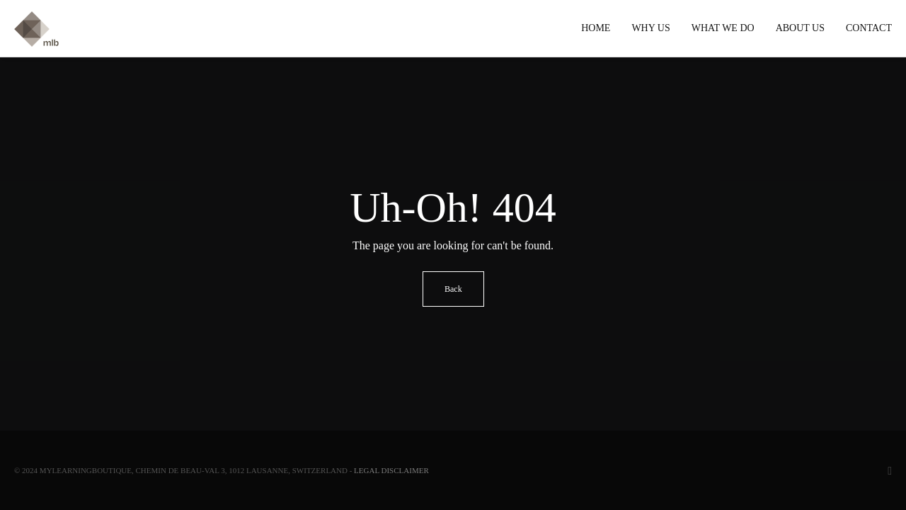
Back (453, 289)
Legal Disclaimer (391, 470)
